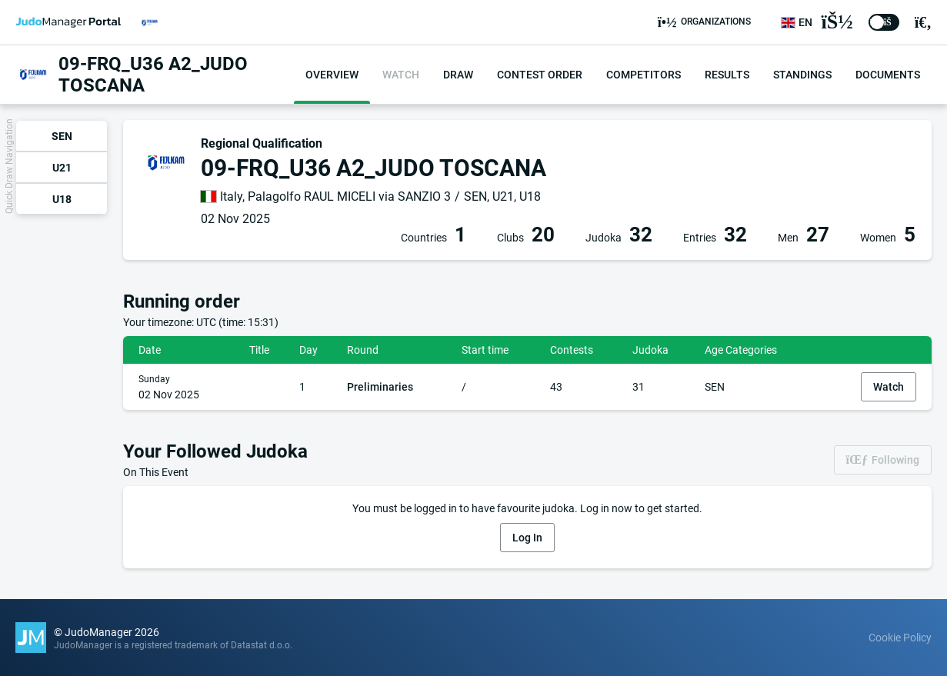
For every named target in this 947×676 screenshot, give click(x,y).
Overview (331, 74)
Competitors (643, 74)
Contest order (539, 74)
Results (727, 74)
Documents (887, 74)
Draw (458, 74)
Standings (802, 74)
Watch (888, 387)
